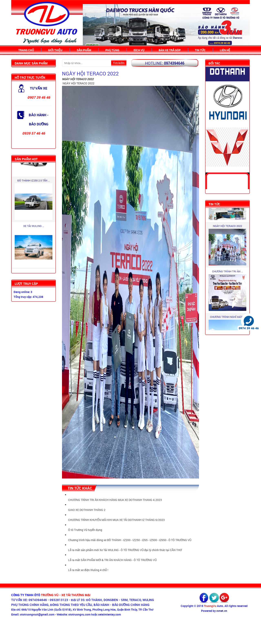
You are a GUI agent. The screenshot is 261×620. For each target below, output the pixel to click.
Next (244, 25)
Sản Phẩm (84, 50)
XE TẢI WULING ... (33, 226)
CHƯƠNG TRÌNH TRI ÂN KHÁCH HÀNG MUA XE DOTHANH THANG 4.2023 (115, 500)
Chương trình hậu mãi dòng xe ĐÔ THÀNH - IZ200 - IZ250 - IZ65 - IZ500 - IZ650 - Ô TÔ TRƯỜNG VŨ (129, 540)
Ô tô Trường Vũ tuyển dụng (85, 530)
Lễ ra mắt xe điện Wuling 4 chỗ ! (88, 570)
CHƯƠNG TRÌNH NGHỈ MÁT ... (227, 317)
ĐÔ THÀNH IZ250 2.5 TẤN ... (33, 181)
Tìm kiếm (119, 63)
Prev (88, 25)
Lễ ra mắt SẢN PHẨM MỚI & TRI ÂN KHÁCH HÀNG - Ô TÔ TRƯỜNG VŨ (112, 560)
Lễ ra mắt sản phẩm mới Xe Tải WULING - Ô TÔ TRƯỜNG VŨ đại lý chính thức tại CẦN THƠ (125, 550)
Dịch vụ (139, 50)
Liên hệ (225, 50)
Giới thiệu (55, 50)
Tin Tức (200, 50)
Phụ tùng (112, 50)
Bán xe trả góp (170, 50)
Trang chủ (26, 50)
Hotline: (154, 63)
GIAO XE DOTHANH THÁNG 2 (86, 510)
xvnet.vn (221, 611)
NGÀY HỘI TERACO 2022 (227, 226)
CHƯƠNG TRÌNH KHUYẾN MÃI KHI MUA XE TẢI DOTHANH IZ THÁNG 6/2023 (116, 520)
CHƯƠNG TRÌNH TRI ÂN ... (227, 272)
